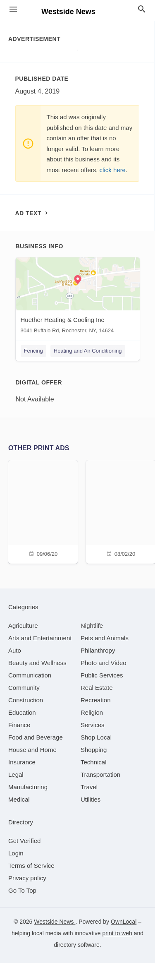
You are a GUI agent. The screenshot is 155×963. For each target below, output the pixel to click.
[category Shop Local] (96, 737)
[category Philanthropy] (98, 650)
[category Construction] (25, 700)
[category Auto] (14, 650)
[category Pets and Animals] (105, 637)
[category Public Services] (102, 675)
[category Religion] (92, 712)
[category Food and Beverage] (35, 737)
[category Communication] (29, 675)
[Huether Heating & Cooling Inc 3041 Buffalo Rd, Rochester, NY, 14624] (78, 297)
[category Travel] (89, 786)
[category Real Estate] (97, 687)
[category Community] (24, 687)
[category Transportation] (100, 774)
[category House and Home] (32, 749)
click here (113, 169)
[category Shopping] (94, 749)
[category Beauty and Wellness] (37, 662)
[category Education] (22, 712)
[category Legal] (16, 774)
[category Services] (93, 724)
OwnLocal (123, 921)
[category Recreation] (96, 700)
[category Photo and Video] (103, 662)
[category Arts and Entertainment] (40, 637)
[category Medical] (19, 799)
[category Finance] (19, 724)
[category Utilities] (90, 799)
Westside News (54, 921)
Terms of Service (31, 865)
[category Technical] (94, 762)
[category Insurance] (22, 762)
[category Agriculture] (23, 625)
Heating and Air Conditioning (88, 351)
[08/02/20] (120, 511)
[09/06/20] (43, 511)
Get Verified (24, 840)
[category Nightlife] (92, 625)
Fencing (33, 351)
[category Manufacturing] (28, 786)
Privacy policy (27, 877)
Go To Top (22, 890)
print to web (117, 933)
